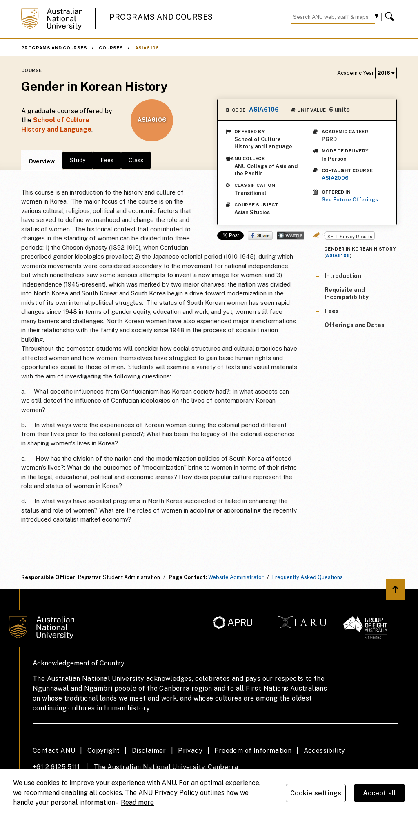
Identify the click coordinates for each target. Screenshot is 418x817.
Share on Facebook (260, 235)
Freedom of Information (252, 750)
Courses (111, 47)
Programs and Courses (161, 17)
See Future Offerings (350, 200)
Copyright (103, 750)
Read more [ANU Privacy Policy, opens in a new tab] (137, 802)
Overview (42, 161)
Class (136, 160)
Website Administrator (236, 577)
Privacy (190, 750)
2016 (386, 73)
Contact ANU (54, 750)
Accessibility (324, 750)
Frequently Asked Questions (307, 577)
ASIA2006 (335, 178)
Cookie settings (315, 793)
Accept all (379, 793)
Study (77, 160)
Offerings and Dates (355, 325)
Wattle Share (290, 235)
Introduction (343, 276)
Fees (106, 160)
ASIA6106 (147, 47)
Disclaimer (149, 750)
